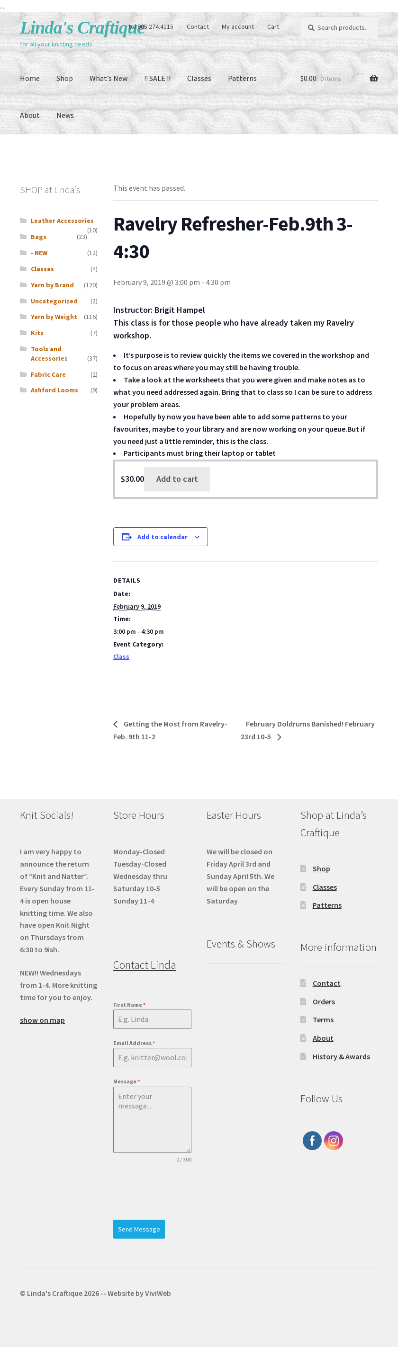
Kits (37, 332)
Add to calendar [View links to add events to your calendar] (162, 536)
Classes (199, 78)
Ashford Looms (54, 390)
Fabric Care (48, 374)
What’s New (108, 78)
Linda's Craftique (82, 27)
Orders (324, 1001)
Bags (38, 236)
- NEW (39, 252)
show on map (42, 1020)
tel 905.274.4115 (150, 26)
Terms (323, 1019)
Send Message (139, 1229)
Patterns (242, 78)
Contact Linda (144, 964)
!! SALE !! (157, 78)
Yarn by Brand (52, 285)
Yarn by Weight (54, 316)
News (65, 115)
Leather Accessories (62, 220)
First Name (129, 1004)
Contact (198, 26)
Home (30, 78)
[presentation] (152, 1191)
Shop (64, 78)
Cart (273, 26)
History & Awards (341, 1056)
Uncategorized (54, 301)
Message (126, 1081)
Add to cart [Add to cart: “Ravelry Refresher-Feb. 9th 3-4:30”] (177, 478)
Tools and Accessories (49, 354)
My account (238, 26)
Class (121, 656)
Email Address (134, 1042)
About (30, 115)
